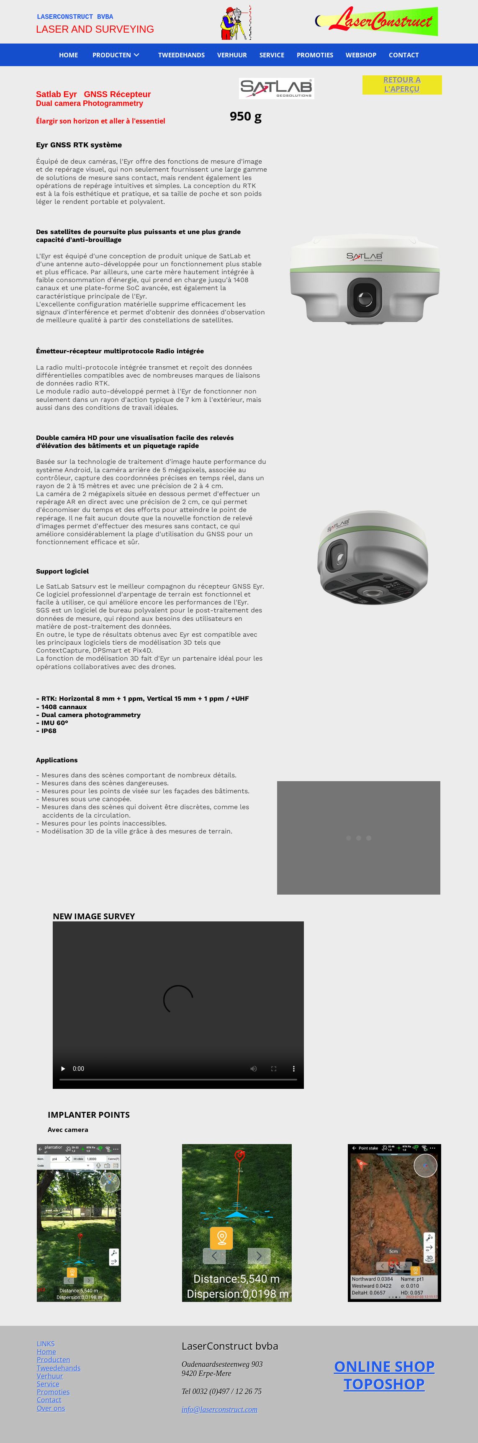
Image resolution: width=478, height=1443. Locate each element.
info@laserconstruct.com (219, 1409)
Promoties (53, 1392)
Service (48, 1384)
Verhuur (50, 1376)
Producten (53, 1359)
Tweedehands (59, 1368)
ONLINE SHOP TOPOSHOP (384, 1375)
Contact (49, 1399)
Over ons (51, 1408)
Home (46, 1351)
